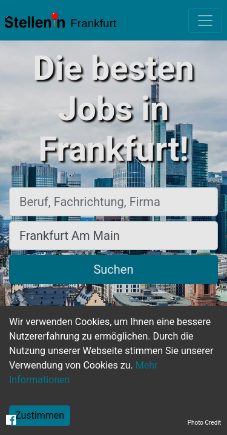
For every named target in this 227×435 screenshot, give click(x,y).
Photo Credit (204, 422)
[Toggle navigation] (205, 20)
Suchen (113, 269)
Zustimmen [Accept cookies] (39, 415)
